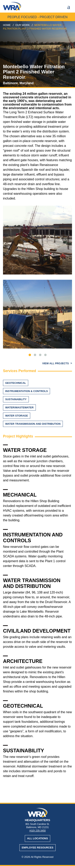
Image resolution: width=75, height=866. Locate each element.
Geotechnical (15, 382)
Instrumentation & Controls (26, 391)
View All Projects (56, 363)
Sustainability (16, 399)
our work (22, 25)
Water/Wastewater (19, 407)
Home (7, 25)
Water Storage (16, 415)
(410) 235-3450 (37, 830)
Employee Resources (37, 847)
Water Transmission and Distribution (33, 423)
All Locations (37, 838)
